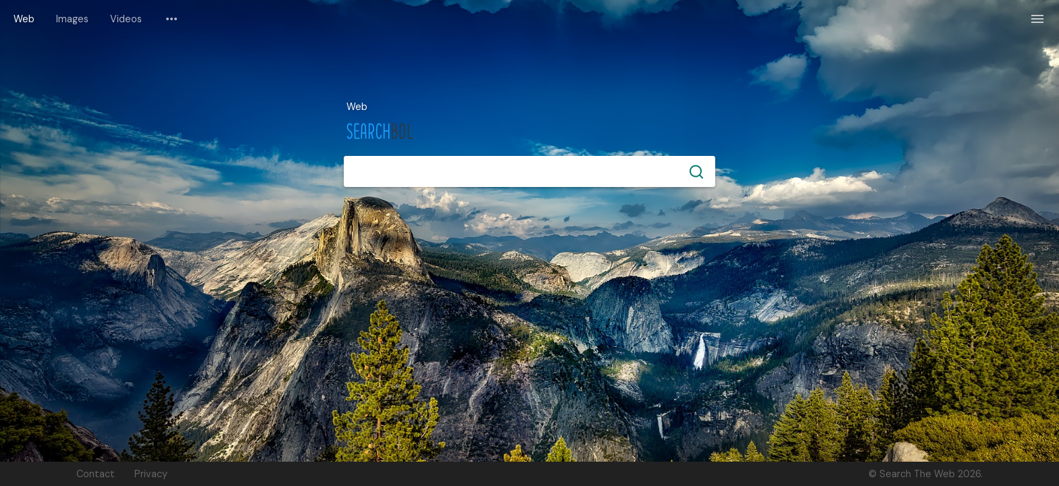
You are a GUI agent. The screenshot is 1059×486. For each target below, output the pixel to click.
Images (72, 19)
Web (24, 19)
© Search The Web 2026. (926, 474)
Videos (126, 19)
